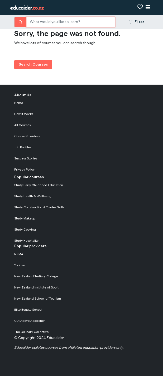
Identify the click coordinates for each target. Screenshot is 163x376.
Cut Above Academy (29, 320)
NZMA (18, 254)
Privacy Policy (24, 169)
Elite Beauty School (28, 309)
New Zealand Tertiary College (36, 276)
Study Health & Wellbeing (32, 196)
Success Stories (25, 158)
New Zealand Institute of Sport (36, 287)
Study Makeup (24, 218)
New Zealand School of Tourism (37, 298)
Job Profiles (22, 147)
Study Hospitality (26, 240)
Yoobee (19, 265)
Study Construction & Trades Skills (39, 207)
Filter (136, 22)
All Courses (22, 125)
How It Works (23, 114)
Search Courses (33, 64)
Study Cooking (25, 229)
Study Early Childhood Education (38, 185)
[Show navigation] (148, 7)
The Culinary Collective (31, 331)
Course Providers (27, 136)
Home (18, 102)
